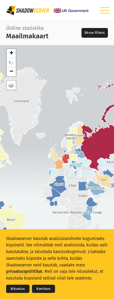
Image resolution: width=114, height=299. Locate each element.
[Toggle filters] (94, 33)
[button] (11, 62)
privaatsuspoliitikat (24, 271)
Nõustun (18, 289)
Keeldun (43, 289)
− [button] (11, 71)
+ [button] (11, 53)
